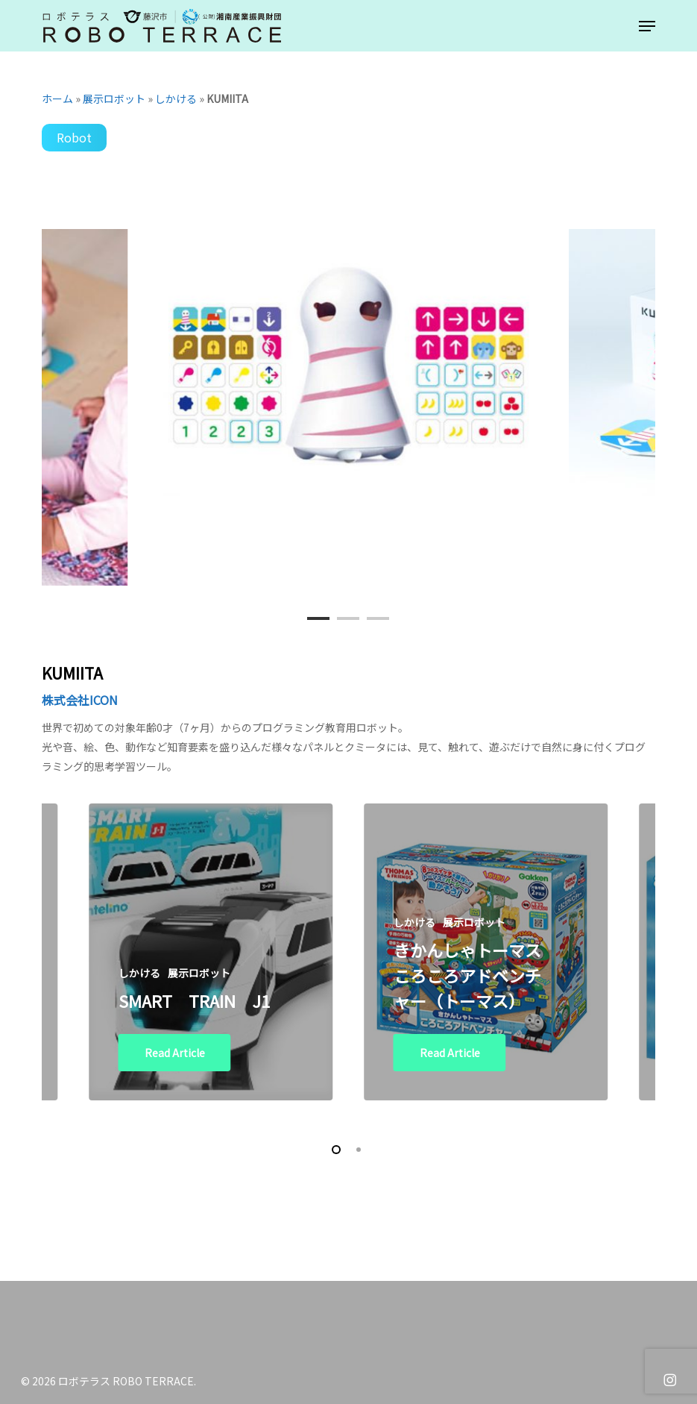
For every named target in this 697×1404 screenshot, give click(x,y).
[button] (647, 26)
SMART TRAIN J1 (194, 1000)
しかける (176, 98)
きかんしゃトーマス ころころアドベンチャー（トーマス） (467, 975)
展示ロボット (114, 98)
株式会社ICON (80, 700)
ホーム (57, 98)
